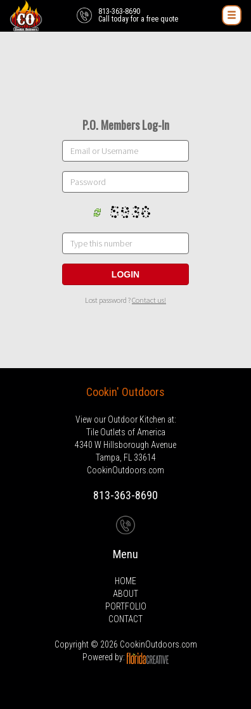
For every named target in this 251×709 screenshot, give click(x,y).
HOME (125, 581)
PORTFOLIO (125, 606)
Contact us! (149, 300)
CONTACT (125, 619)
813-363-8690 (125, 495)
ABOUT (125, 594)
